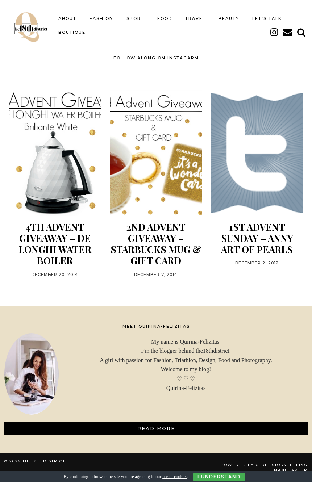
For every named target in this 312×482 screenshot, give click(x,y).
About (67, 18)
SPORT (135, 18)
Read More (156, 428)
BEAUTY (229, 18)
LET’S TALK (267, 18)
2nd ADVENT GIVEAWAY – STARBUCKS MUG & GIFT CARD (156, 244)
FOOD (164, 18)
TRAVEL (195, 18)
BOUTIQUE (72, 32)
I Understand (219, 476)
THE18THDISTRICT (43, 461)
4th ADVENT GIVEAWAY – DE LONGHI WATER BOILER (54, 244)
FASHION (101, 18)
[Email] (288, 32)
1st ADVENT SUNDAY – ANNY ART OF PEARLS (257, 238)
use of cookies (174, 476)
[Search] (301, 32)
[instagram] (274, 32)
